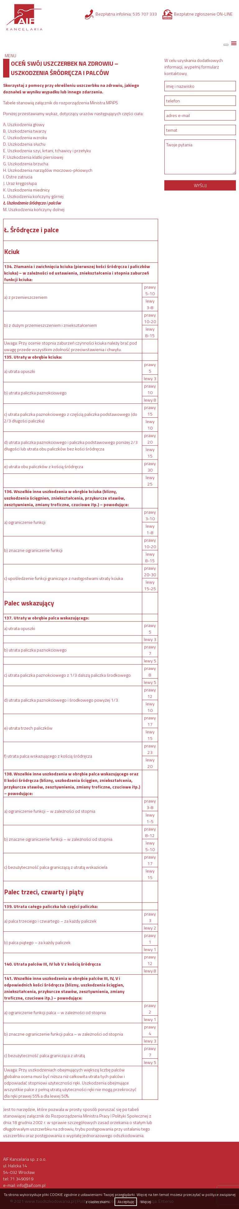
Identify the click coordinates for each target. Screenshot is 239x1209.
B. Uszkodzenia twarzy (24, 131)
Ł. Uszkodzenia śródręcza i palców (32, 203)
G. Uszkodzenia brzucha (25, 163)
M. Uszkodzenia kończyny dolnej (33, 209)
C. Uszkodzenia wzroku (25, 137)
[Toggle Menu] (225, 45)
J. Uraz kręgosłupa (20, 183)
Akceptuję (126, 1202)
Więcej (145, 1202)
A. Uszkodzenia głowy (24, 124)
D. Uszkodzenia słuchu (24, 144)
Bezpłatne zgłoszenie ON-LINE (203, 14)
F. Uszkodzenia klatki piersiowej (33, 157)
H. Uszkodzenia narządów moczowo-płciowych (47, 170)
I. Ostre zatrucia (17, 176)
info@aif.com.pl (31, 1185)
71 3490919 (21, 1178)
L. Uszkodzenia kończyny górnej (33, 196)
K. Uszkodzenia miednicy (26, 189)
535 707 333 (145, 14)
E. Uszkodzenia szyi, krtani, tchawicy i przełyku (47, 150)
